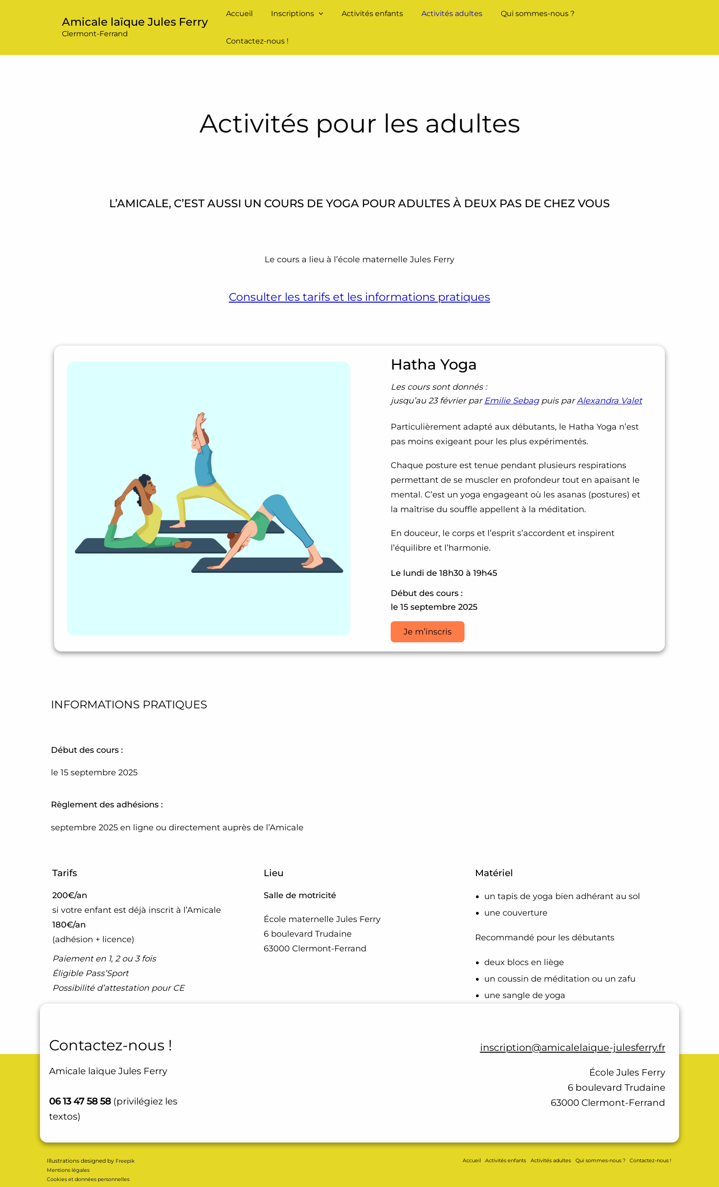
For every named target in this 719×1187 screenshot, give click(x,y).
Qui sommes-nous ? (536, 19)
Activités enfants (378, 19)
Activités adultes (453, 19)
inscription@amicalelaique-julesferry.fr (559, 1031)
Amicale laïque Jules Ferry (135, 13)
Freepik (126, 1145)
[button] (327, 19)
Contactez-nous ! (618, 19)
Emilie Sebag (511, 385)
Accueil (252, 19)
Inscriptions (306, 19)
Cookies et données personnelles (92, 1163)
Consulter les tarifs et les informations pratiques (359, 280)
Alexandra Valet (609, 385)
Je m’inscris (428, 616)
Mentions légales (70, 1154)
